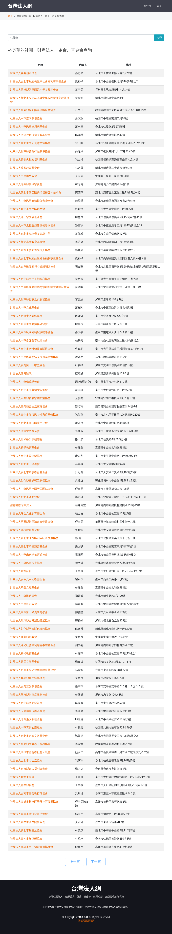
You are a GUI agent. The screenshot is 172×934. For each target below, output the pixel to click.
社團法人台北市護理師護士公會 (29, 423)
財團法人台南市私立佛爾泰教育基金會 (33, 670)
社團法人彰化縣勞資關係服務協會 (30, 629)
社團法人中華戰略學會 (23, 596)
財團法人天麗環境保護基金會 (27, 711)
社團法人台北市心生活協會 (26, 760)
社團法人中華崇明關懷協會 (26, 118)
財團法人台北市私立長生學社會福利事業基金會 (38, 81)
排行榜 (147, 5)
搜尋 (159, 37)
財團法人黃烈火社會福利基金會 (29, 159)
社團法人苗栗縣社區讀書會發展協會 (31, 521)
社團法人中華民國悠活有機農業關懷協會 (34, 357)
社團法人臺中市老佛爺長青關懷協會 (31, 349)
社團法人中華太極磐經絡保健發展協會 (33, 225)
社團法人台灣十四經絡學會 (26, 316)
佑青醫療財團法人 (21, 505)
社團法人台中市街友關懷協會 (27, 822)
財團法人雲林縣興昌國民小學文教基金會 (34, 89)
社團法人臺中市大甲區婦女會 (27, 209)
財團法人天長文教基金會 (25, 661)
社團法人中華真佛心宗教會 (26, 727)
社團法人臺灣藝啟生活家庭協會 (29, 406)
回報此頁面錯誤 (86, 920)
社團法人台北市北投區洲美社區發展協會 (34, 538)
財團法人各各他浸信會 (23, 73)
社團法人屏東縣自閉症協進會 (27, 678)
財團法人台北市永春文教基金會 (29, 736)
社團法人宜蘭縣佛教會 (23, 637)
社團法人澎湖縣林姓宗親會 (26, 184)
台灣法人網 (20, 6)
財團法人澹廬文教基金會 (25, 431)
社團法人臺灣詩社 (21, 571)
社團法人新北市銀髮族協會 (26, 830)
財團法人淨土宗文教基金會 (26, 217)
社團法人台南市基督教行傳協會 (29, 793)
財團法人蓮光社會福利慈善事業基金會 (33, 645)
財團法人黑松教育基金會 (25, 530)
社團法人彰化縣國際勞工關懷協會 (30, 480)
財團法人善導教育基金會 (25, 447)
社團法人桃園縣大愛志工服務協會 (30, 744)
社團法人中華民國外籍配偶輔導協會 (31, 332)
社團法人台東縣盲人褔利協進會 (29, 768)
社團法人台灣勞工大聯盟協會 (27, 365)
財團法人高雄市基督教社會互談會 (30, 752)
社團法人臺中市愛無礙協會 (26, 456)
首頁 (159, 5)
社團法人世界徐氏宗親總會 (26, 439)
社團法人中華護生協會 (23, 176)
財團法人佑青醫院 (21, 373)
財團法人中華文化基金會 (25, 307)
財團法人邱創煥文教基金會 (26, 719)
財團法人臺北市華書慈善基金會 (29, 546)
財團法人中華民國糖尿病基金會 (29, 126)
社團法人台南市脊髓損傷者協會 (29, 324)
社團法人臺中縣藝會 (22, 785)
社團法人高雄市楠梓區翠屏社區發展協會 (34, 801)
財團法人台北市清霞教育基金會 (29, 472)
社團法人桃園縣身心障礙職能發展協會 (33, 110)
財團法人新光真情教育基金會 (27, 242)
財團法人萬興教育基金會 (25, 168)
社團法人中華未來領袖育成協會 (29, 554)
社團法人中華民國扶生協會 (26, 563)
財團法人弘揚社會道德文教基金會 (30, 135)
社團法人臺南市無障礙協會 (26, 838)
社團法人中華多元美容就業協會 (29, 340)
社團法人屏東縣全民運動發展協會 (30, 620)
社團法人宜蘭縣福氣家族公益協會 (30, 398)
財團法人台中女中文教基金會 (27, 579)
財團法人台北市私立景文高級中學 (30, 233)
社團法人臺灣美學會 (22, 777)
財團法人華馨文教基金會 (25, 587)
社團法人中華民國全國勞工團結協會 (31, 489)
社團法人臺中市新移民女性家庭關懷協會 (34, 414)
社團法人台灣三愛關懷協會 (26, 686)
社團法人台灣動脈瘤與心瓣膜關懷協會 (33, 266)
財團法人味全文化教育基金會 (27, 513)
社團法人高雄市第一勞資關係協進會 (31, 847)
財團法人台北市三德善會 (25, 464)
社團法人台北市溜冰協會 (25, 497)
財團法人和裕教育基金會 (25, 653)
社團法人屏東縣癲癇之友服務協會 (30, 299)
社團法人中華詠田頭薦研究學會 (29, 612)
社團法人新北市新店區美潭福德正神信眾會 (35, 192)
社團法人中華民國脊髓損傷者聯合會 (31, 200)
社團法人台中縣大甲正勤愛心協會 (30, 279)
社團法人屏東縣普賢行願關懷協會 (30, 151)
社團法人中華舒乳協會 (23, 604)
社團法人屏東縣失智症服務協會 (29, 694)
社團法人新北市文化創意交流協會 (30, 143)
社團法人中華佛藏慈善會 (25, 381)
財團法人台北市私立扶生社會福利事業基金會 (37, 258)
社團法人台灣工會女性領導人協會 (30, 250)
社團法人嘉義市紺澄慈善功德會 (29, 814)
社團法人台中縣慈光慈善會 (26, 703)
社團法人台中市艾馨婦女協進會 (29, 390)
